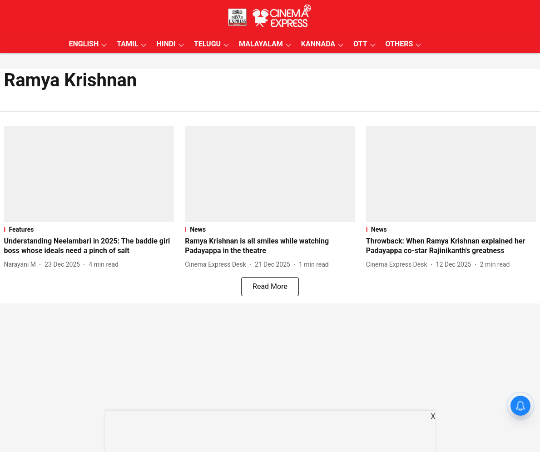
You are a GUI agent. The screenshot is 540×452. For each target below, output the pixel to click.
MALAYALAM (261, 44)
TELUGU (207, 44)
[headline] (89, 246)
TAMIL (127, 44)
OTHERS (399, 44)
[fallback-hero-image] (89, 174)
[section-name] (89, 229)
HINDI (165, 44)
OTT (360, 44)
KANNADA (318, 44)
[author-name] (22, 264)
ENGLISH (84, 44)
